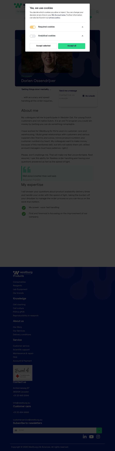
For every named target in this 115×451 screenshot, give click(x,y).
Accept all (71, 46)
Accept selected (43, 46)
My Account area (58, 15)
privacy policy (54, 18)
